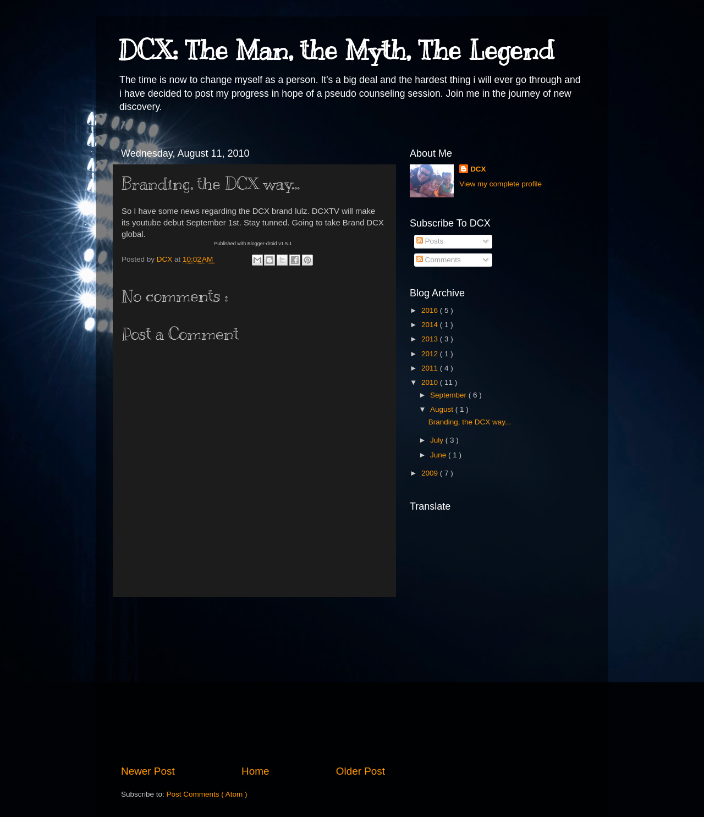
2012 (430, 354)
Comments (438, 260)
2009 (430, 473)
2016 (430, 310)
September (449, 395)
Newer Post (148, 771)
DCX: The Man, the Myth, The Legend (336, 50)
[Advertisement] (253, 680)
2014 (430, 325)
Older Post (360, 771)
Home (255, 771)
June (439, 455)
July (438, 440)
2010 (430, 382)
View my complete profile (500, 184)
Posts (430, 241)
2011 (430, 368)
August (442, 409)
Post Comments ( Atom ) (207, 794)
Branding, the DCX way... (470, 422)
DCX (478, 169)
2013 (430, 339)
